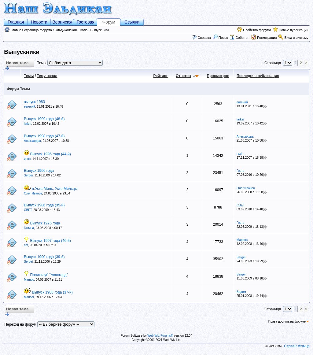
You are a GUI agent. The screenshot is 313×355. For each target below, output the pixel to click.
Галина (29, 228)
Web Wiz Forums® (160, 335)
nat (26, 245)
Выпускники (99, 30)
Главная (16, 22)
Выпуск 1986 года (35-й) (44, 205)
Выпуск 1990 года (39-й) (44, 257)
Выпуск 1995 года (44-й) (50, 154)
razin (240, 153)
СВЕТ (28, 210)
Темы (29, 76)
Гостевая (85, 22)
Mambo (29, 279)
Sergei (28, 175)
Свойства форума (257, 30)
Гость (240, 170)
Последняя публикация (258, 76)
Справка (204, 37)
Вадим (241, 292)
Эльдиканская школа (71, 30)
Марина (242, 240)
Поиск (220, 37)
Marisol (29, 297)
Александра (32, 140)
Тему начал (47, 76)
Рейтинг (160, 76)
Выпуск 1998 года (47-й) (44, 136)
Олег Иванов (33, 193)
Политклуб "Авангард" (49, 275)
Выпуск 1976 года (45, 223)
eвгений (29, 106)
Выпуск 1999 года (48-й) (44, 119)
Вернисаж (62, 22)
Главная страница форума (31, 30)
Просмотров (218, 76)
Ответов (183, 76)
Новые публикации (293, 30)
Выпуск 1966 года (39, 170)
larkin (27, 123)
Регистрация (267, 37)
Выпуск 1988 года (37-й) (52, 292)
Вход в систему (296, 37)
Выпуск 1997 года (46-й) (50, 241)
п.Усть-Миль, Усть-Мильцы (55, 189)
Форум (108, 22)
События (239, 37)
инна (27, 159)
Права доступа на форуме (288, 321)
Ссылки (131, 22)
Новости (39, 22)
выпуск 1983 (34, 102)
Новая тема (16, 64)
